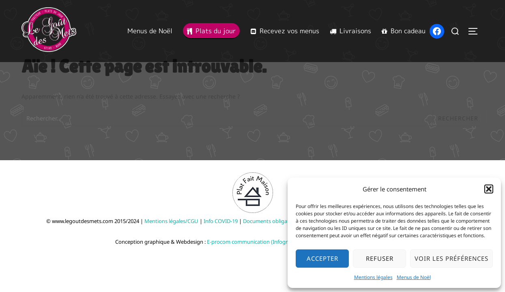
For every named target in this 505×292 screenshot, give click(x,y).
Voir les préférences (451, 258)
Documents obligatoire (271, 221)
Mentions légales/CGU (171, 221)
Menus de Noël (414, 277)
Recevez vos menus (285, 30)
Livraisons (350, 30)
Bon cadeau (403, 30)
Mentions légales (373, 277)
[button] (489, 189)
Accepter (322, 258)
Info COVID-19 (221, 221)
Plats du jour (211, 30)
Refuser (379, 258)
